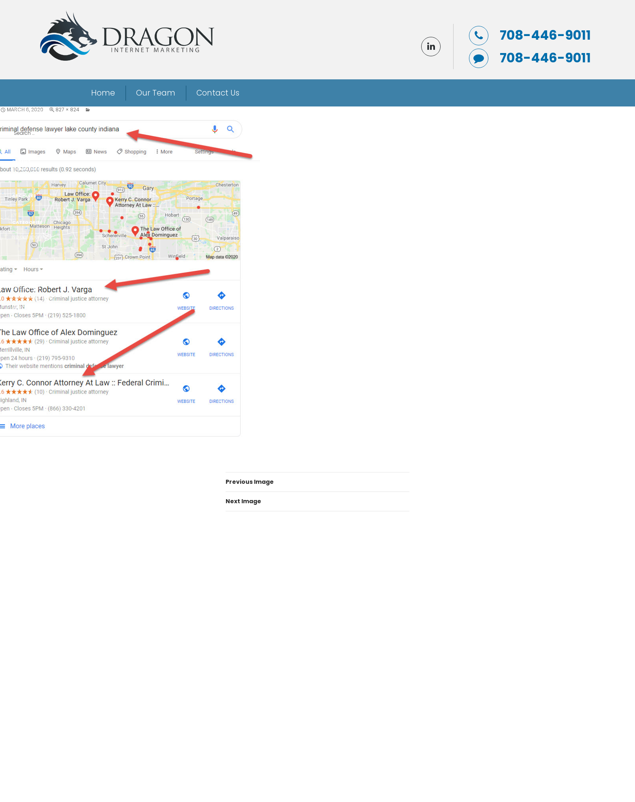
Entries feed (26, 287)
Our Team (155, 92)
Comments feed (32, 297)
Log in (19, 277)
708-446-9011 (545, 35)
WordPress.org (30, 307)
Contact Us (217, 92)
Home (103, 92)
